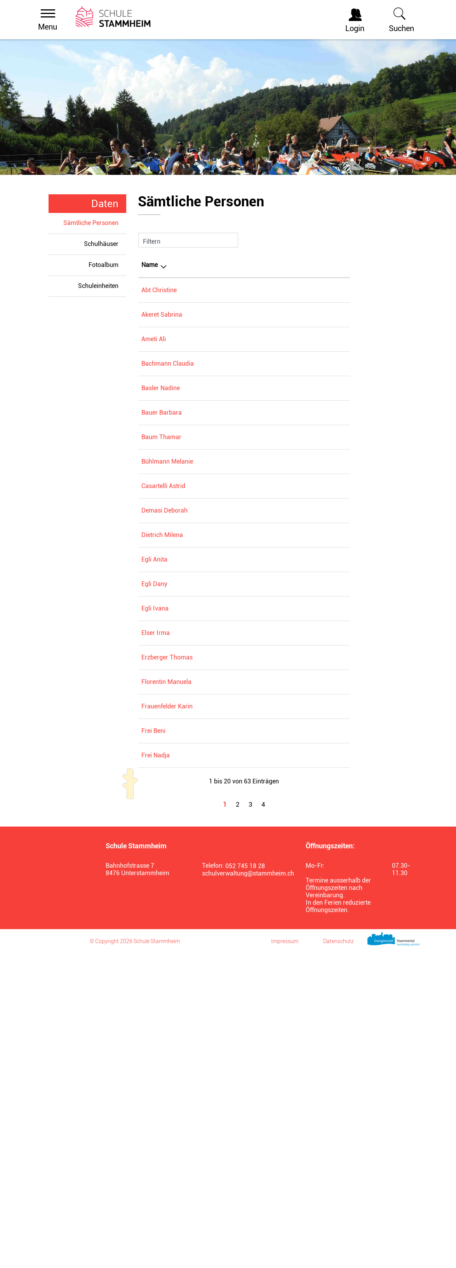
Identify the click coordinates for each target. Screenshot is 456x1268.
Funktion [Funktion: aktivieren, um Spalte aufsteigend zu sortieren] (199, 265)
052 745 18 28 (245, 1180)
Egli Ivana (155, 795)
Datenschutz (338, 1256)
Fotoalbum (103, 265)
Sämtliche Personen (94, 223)
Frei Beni (153, 999)
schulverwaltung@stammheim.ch (244, 1188)
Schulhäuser (101, 244)
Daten (104, 203)
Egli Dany (154, 758)
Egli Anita (154, 676)
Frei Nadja (155, 1058)
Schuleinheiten (98, 286)
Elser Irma (155, 831)
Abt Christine (159, 290)
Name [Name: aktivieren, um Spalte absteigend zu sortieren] (149, 265)
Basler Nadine (160, 423)
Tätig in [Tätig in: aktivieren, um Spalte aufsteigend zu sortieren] (276, 265)
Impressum (284, 1256)
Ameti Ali (153, 350)
